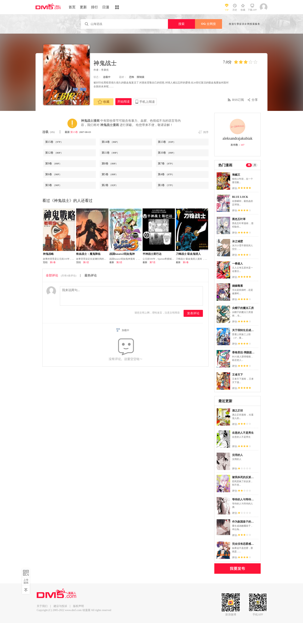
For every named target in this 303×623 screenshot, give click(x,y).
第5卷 (110, 174)
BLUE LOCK (240, 196)
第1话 (86, 262)
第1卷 (166, 185)
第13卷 (167, 141)
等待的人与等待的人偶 (245, 499)
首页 (72, 7)
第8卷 (110, 163)
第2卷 (110, 185)
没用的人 (237, 455)
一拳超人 (237, 263)
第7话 (152, 262)
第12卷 (54, 152)
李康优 (105, 69)
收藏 (103, 102)
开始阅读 (123, 101)
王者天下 (237, 374)
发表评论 (193, 313)
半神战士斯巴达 (152, 253)
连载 (49, 131)
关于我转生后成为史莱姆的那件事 (252, 330)
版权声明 (78, 606)
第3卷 (53, 185)
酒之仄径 (237, 410)
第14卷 (110, 141)
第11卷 (110, 152)
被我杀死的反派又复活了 (247, 477)
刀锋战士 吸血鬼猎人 (188, 253)
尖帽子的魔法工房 (243, 308)
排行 (94, 7)
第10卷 (167, 152)
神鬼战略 (48, 253)
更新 (83, 7)
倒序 (206, 132)
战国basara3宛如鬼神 (122, 253)
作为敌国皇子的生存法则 (247, 521)
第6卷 (53, 174)
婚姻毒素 (237, 285)
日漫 (105, 7)
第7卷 (166, 163)
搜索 (181, 23)
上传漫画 (25, 581)
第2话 (119, 262)
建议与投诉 (60, 606)
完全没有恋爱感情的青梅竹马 (249, 543)
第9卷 (53, 163)
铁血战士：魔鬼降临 (88, 253)
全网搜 (208, 23)
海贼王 (236, 174)
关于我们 (42, 606)
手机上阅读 (147, 101)
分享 (255, 99)
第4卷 (166, 174)
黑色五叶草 (239, 219)
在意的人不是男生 (243, 432)
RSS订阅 (238, 99)
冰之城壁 (237, 241)
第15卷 (74, 132)
